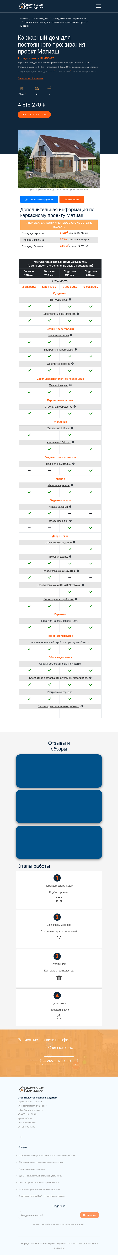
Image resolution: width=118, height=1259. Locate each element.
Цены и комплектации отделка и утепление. (40, 1179)
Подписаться (89, 1218)
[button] (98, 5)
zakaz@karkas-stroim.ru (30, 1113)
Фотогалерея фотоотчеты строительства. (39, 1186)
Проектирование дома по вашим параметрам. (41, 1166)
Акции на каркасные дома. (32, 1172)
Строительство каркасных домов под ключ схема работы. (47, 1159)
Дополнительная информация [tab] (39, 203)
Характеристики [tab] (73, 203)
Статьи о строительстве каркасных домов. (39, 1193)
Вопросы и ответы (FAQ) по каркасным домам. (42, 1199)
